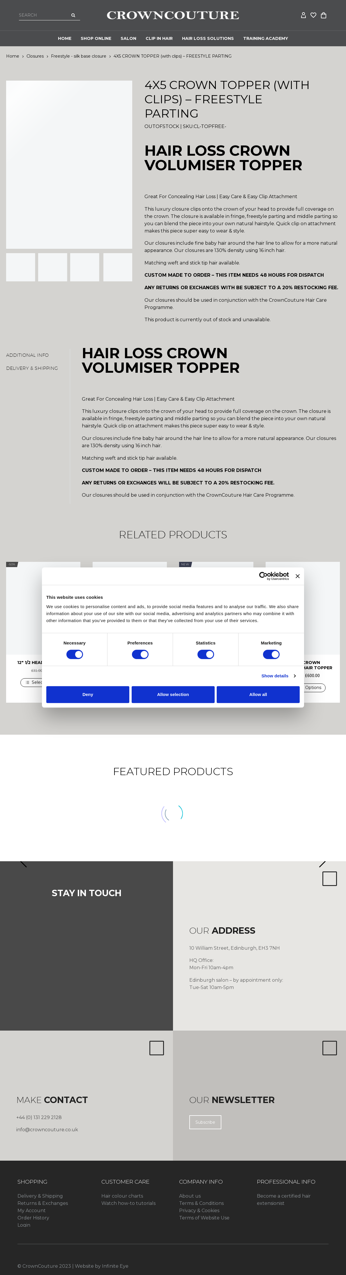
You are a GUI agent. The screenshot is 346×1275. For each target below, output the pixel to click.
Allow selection (173, 694)
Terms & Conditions (201, 1203)
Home (64, 38)
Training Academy (265, 38)
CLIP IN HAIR (159, 38)
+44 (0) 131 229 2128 (39, 1117)
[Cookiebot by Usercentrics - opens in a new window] (263, 576)
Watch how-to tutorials (128, 1203)
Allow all (258, 694)
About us (190, 1196)
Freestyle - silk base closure (78, 56)
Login (23, 1225)
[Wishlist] (313, 15)
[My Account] (303, 15)
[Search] (49, 15)
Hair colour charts (122, 1196)
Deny (87, 694)
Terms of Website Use (204, 1218)
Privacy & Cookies (199, 1210)
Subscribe (205, 1122)
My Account (31, 1210)
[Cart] (323, 15)
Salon (128, 38)
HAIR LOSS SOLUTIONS (208, 38)
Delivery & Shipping (40, 1196)
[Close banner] (298, 576)
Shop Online (96, 38)
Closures (35, 56)
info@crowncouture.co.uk (47, 1129)
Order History (33, 1218)
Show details (275, 675)
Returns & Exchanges (42, 1203)
